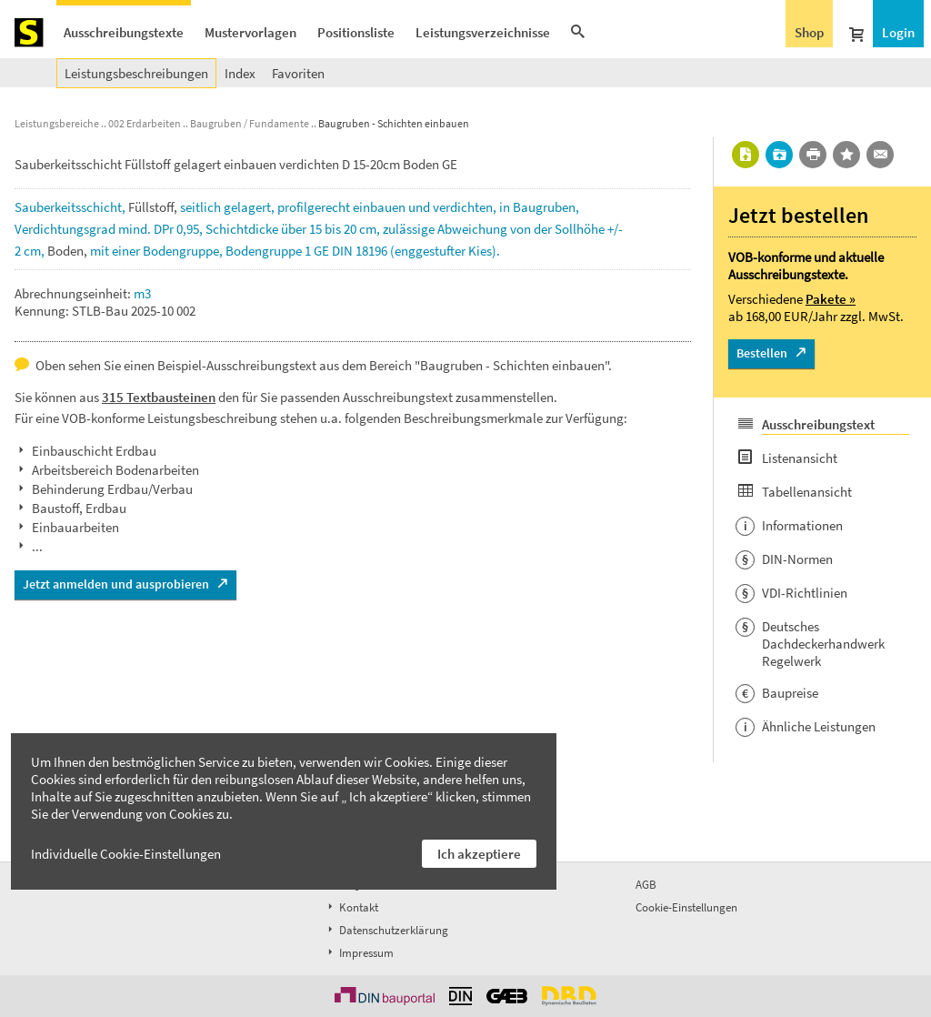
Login (898, 32)
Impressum (359, 953)
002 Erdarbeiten (144, 123)
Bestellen (761, 353)
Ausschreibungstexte (124, 32)
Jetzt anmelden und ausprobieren (116, 584)
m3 (142, 293)
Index (240, 73)
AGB (646, 884)
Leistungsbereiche (57, 123)
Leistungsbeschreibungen (136, 73)
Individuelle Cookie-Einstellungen (126, 853)
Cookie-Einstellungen (686, 907)
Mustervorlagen (250, 32)
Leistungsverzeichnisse (482, 32)
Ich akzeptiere (479, 853)
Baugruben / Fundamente (249, 123)
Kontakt (351, 907)
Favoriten (298, 73)
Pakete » (831, 298)
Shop (809, 32)
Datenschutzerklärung (386, 930)
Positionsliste (356, 32)
